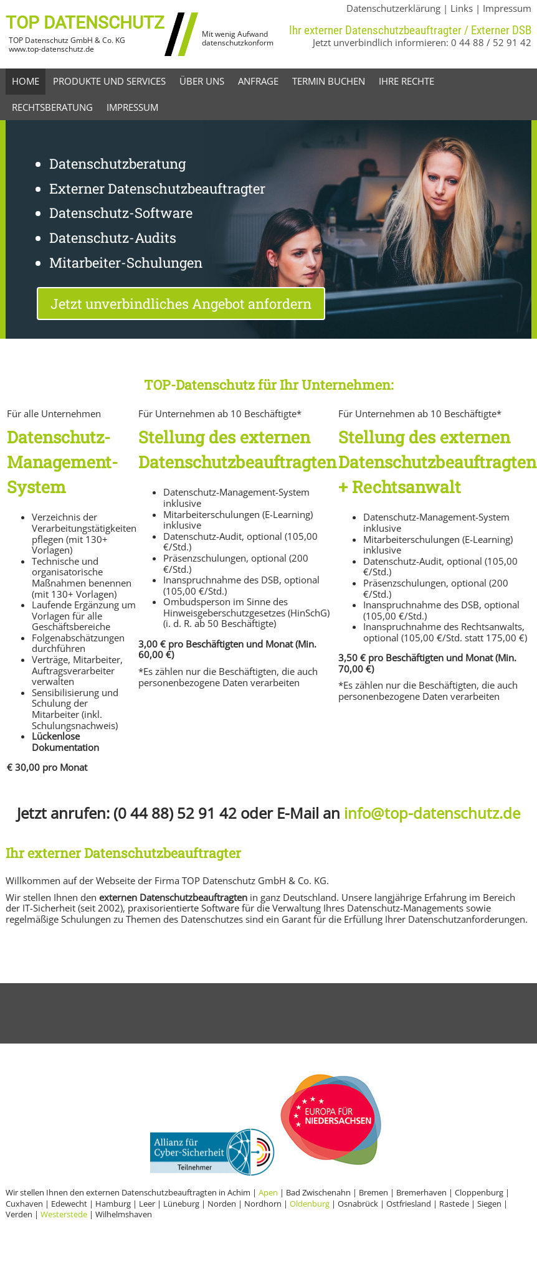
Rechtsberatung (52, 107)
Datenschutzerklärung (393, 8)
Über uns (201, 81)
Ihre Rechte (406, 81)
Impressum (507, 8)
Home (25, 81)
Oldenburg (310, 1203)
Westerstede (63, 1214)
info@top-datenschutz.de (432, 813)
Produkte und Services (109, 81)
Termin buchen (328, 81)
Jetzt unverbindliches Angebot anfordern (180, 304)
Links (461, 8)
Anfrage (258, 81)
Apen (268, 1192)
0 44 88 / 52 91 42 (491, 42)
